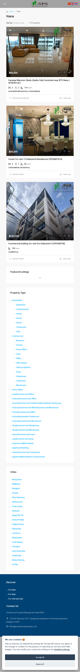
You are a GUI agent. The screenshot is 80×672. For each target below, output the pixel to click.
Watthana (16, 484)
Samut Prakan (18, 520)
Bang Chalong (18, 560)
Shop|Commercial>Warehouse (25, 430)
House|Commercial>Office (23, 412)
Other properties (23, 367)
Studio (19, 323)
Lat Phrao (16, 533)
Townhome (21, 381)
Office (18, 358)
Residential (17, 300)
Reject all (40, 664)
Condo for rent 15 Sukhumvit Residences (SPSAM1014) (35, 159)
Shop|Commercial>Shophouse (25, 425)
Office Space (21, 363)
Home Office (21, 349)
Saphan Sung (18, 524)
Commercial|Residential (22, 443)
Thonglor (16, 547)
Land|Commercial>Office (23, 394)
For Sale (12, 594)
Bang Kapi (16, 529)
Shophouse (21, 376)
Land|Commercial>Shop (22, 439)
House (19, 314)
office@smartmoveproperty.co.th (23, 626)
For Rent (12, 590)
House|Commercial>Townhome (26, 452)
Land (18, 354)
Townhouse (21, 327)
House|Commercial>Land (23, 434)
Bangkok (16, 488)
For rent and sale (15, 599)
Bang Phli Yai (17, 515)
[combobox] (21, 23)
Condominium (22, 309)
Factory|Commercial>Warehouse (26, 421)
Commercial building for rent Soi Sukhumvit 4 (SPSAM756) (36, 243)
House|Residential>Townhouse (25, 416)
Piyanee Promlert (18, 174)
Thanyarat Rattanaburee (20, 98)
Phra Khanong (18, 497)
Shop (18, 372)
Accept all (40, 657)
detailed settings (62, 649)
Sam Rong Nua (18, 551)
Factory (19, 345)
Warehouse (21, 385)
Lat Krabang (17, 542)
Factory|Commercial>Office (24, 399)
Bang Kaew (17, 538)
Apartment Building (20, 448)
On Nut (15, 564)
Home (11, 11)
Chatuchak (16, 555)
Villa (18, 332)
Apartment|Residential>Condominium (28, 457)
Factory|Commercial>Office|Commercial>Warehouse (35, 408)
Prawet (15, 493)
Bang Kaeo (17, 479)
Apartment (20, 305)
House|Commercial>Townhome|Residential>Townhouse (36, 403)
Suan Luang (17, 506)
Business (20, 340)
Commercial (17, 336)
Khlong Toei (17, 502)
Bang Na (16, 511)
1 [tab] (41, 279)
